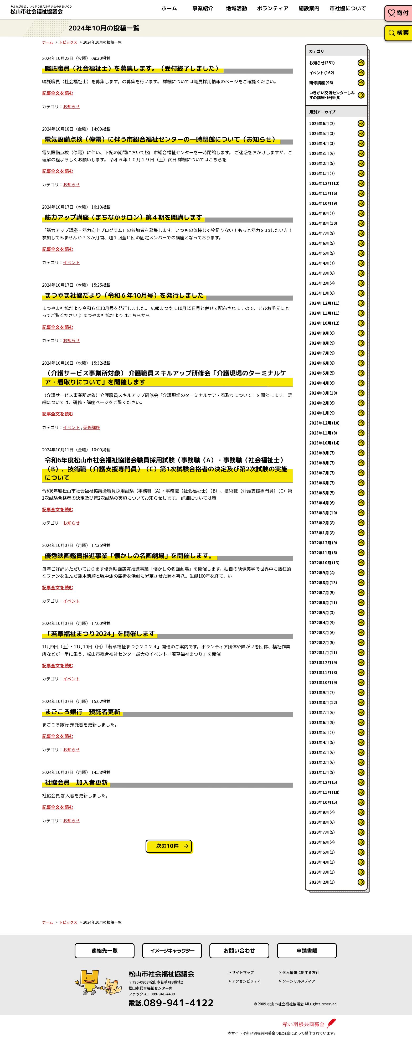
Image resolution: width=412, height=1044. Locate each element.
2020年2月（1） (322, 882)
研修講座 (91, 427)
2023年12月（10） (324, 423)
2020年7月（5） (322, 832)
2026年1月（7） (322, 173)
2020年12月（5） (323, 782)
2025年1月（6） (322, 293)
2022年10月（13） (324, 562)
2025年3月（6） (322, 273)
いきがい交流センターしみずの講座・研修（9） (332, 95)
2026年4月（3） (322, 143)
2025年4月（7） (322, 263)
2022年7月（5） (322, 592)
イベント (71, 262)
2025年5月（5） (322, 253)
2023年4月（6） (322, 502)
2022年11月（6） (323, 552)
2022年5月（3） (322, 612)
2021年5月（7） (322, 732)
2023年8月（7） (322, 463)
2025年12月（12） (324, 183)
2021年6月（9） (322, 722)
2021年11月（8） (323, 672)
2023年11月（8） (323, 433)
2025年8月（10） (323, 223)
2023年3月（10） (323, 512)
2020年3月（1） (322, 872)
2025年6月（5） (322, 243)
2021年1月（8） (322, 772)
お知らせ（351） (322, 62)
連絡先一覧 (104, 950)
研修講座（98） (321, 82)
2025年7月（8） (322, 233)
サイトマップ (243, 972)
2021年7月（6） (322, 712)
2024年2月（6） (322, 403)
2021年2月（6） (322, 762)
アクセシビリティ (246, 981)
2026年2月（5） (322, 163)
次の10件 (167, 846)
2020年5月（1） (322, 852)
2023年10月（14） (324, 443)
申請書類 (306, 950)
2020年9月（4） (322, 812)
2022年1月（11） (323, 652)
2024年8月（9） (322, 343)
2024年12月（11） (324, 303)
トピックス (68, 42)
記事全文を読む (57, 93)
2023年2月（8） (322, 522)
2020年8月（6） (322, 822)
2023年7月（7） (322, 473)
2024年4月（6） (322, 383)
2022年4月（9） (322, 622)
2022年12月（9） (323, 542)
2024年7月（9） (322, 353)
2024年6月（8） (322, 363)
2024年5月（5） (322, 373)
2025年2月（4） (322, 283)
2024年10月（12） (324, 323)
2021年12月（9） (323, 662)
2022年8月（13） (323, 582)
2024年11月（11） (324, 313)
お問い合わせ (239, 950)
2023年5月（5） (322, 492)
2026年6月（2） (322, 123)
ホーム (47, 42)
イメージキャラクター (172, 950)
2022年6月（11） (323, 602)
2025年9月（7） (322, 213)
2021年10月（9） (323, 682)
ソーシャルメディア (298, 981)
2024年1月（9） (322, 413)
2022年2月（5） (322, 642)
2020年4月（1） (322, 862)
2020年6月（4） (322, 842)
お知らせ (71, 106)
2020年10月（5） (323, 802)
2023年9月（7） (322, 453)
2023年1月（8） (322, 532)
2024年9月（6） (322, 333)
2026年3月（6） (322, 153)
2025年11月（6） (323, 193)
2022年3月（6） (322, 632)
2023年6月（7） (322, 482)
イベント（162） (322, 72)
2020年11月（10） (324, 792)
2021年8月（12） (323, 702)
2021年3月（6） (322, 752)
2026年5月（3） (322, 133)
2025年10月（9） (323, 203)
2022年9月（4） (322, 572)
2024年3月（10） (323, 393)
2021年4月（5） (322, 742)
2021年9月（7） (322, 692)
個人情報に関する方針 (300, 972)
